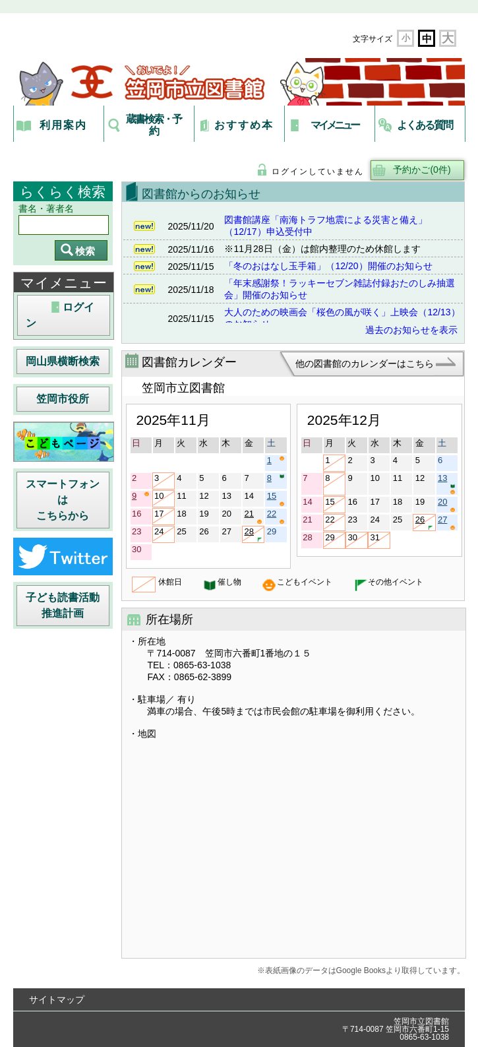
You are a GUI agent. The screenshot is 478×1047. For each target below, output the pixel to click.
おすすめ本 (244, 125)
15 (276, 499)
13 (447, 484)
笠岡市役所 (62, 398)
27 (447, 522)
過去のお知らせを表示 (411, 330)
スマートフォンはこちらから (63, 499)
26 (424, 522)
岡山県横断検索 (63, 361)
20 (447, 505)
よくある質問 (424, 125)
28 (253, 534)
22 (276, 516)
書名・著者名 (46, 208)
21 (253, 516)
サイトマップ (56, 999)
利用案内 (63, 125)
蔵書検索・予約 (153, 125)
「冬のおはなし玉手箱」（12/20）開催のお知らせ (328, 266)
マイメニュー (335, 125)
